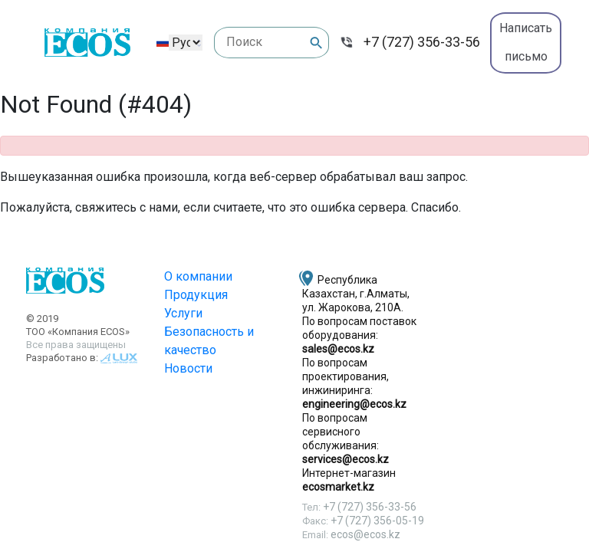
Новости (188, 368)
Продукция (196, 295)
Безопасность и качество (209, 340)
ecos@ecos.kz (365, 534)
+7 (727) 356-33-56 (422, 42)
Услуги (183, 313)
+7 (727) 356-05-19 (377, 520)
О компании (198, 276)
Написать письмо (525, 42)
